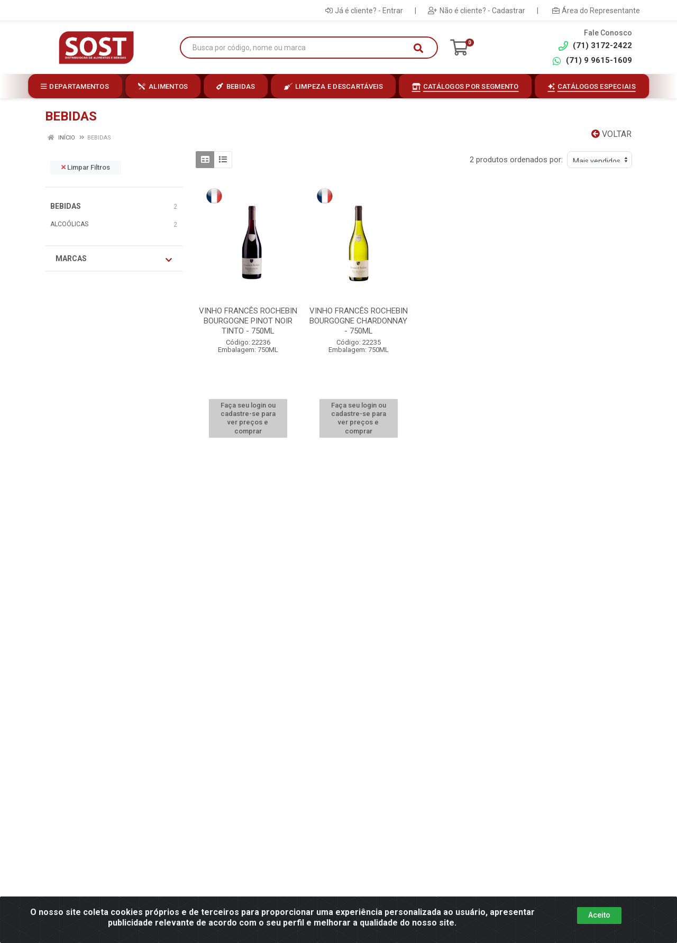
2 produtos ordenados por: (516, 159)
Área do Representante (596, 10)
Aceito (599, 915)
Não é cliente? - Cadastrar (476, 10)
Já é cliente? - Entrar (364, 10)
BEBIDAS (65, 206)
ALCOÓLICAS (69, 224)
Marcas (114, 259)
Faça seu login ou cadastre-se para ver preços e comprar (248, 418)
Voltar (611, 134)
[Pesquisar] (418, 48)
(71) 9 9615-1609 (592, 61)
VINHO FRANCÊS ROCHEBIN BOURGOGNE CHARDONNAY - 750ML (358, 321)
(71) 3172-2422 (595, 46)
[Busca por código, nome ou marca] (298, 48)
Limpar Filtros (85, 167)
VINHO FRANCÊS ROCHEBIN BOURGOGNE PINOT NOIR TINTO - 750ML (248, 321)
